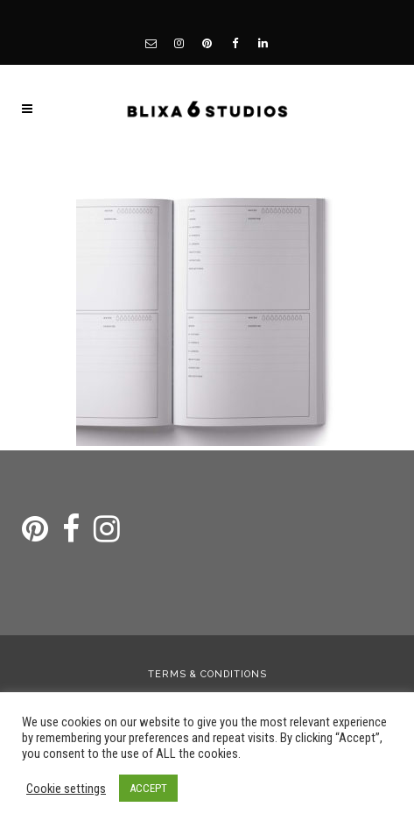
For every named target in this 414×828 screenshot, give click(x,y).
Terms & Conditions (207, 674)
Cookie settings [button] (66, 788)
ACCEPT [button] (148, 788)
